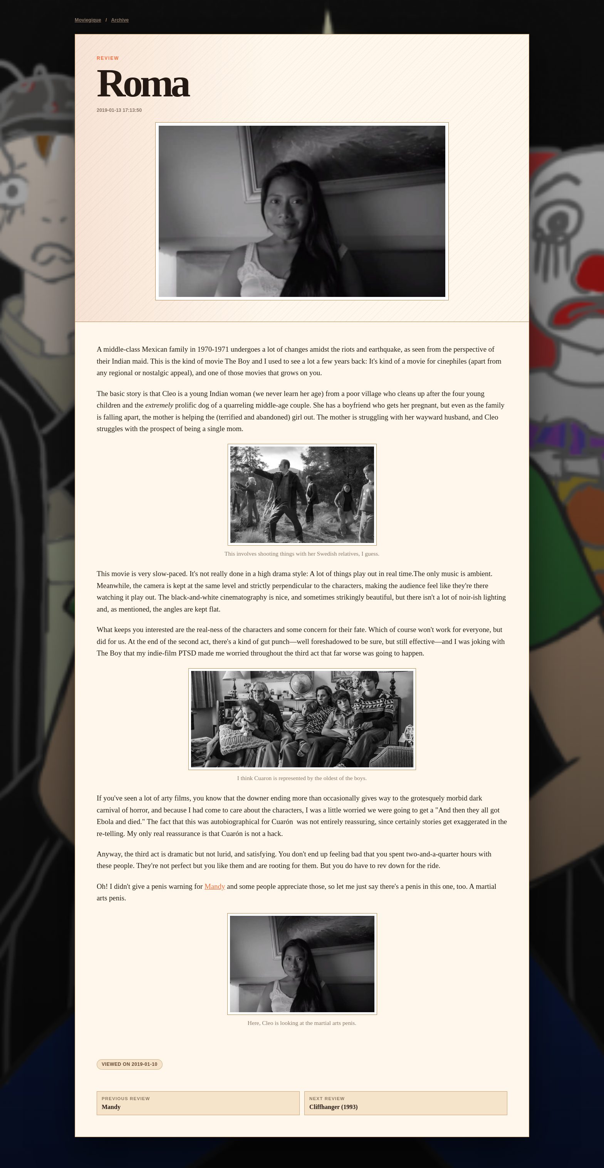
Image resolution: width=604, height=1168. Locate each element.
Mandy (215, 886)
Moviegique (88, 20)
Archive (120, 20)
